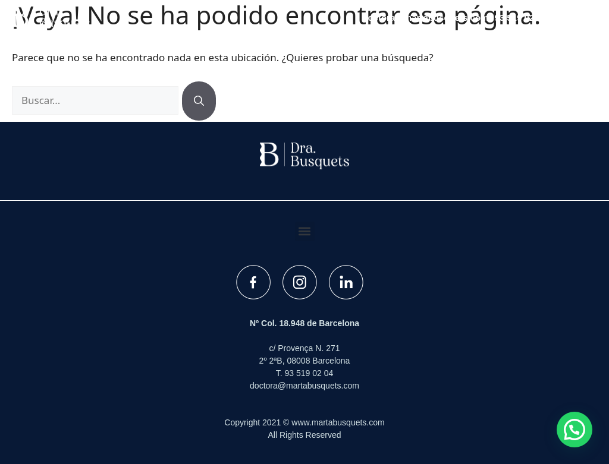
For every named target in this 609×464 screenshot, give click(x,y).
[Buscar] (199, 101)
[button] (576, 18)
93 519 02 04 (520, 17)
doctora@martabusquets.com (425, 17)
